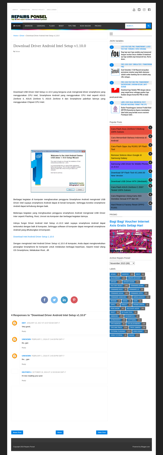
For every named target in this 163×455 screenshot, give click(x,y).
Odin (135, 305)
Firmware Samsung (118, 301)
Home (17, 26)
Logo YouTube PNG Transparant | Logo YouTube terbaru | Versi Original (135, 47)
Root (113, 316)
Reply (24, 331)
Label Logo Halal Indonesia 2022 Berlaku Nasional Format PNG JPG (134, 103)
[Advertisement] (59, 71)
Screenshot (115, 324)
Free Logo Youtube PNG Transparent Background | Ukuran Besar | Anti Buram (135, 84)
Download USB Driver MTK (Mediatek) (129, 181)
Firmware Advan (137, 289)
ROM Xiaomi (85, 26)
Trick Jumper (135, 331)
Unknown (26, 339)
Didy (24, 323)
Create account (134, 282)
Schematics (129, 320)
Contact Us (25, 9)
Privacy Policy (38, 9)
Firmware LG (134, 293)
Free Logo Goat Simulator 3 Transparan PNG (136, 65)
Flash (52, 26)
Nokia (125, 305)
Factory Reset (116, 289)
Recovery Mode (133, 312)
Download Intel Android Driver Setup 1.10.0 (33, 236)
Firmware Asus (117, 293)
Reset (61, 26)
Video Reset (138, 335)
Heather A (27, 372)
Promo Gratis (138, 308)
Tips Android (116, 327)
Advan (113, 278)
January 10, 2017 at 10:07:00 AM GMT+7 (43, 323)
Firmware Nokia (117, 297)
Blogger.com (145, 447)
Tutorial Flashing (118, 335)
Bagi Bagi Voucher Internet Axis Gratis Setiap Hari (131, 225)
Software (132, 324)
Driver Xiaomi (128, 286)
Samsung (41, 26)
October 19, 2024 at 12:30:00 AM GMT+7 (49, 372)
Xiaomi (131, 339)
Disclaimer (51, 9)
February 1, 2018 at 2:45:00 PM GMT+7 (48, 356)
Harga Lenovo (138, 301)
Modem (113, 305)
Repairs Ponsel (29, 447)
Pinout (124, 308)
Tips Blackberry (133, 327)
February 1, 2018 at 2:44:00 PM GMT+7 (48, 339)
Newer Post (17, 432)
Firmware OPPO (137, 297)
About (15, 9)
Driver (17, 51)
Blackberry (115, 282)
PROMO (98, 26)
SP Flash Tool (126, 316)
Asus (138, 278)
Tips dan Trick (116, 331)
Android (29, 26)
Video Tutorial (116, 339)
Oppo (113, 308)
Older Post (102, 432)
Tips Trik (72, 26)
